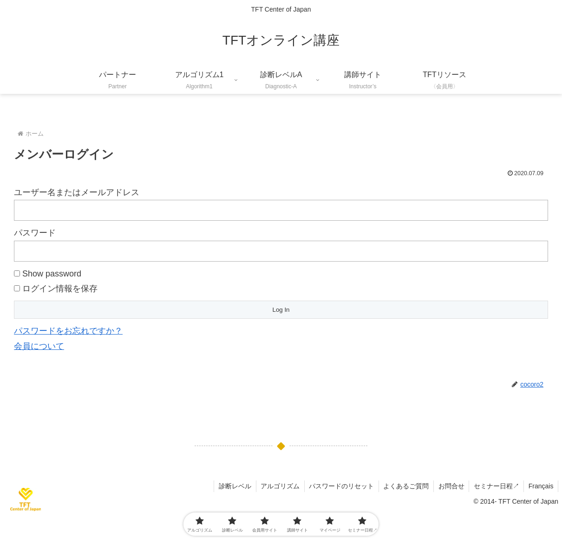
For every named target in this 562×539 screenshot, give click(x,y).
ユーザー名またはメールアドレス (76, 192)
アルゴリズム (277, 486)
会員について (39, 346)
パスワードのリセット (339, 486)
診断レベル (232, 486)
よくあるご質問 (404, 486)
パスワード (35, 232)
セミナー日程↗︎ (495, 486)
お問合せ (450, 486)
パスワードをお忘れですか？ (68, 330)
